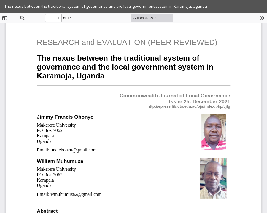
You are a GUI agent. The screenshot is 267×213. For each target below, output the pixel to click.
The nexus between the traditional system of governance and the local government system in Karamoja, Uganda (105, 6)
